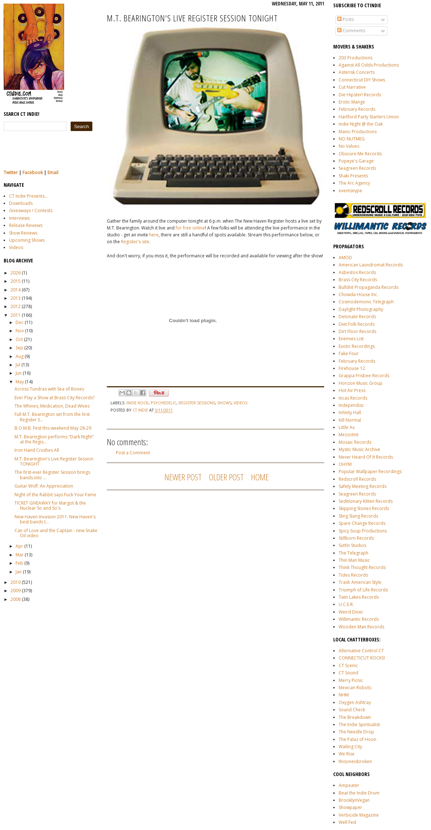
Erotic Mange (352, 102)
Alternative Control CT (361, 651)
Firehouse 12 (352, 368)
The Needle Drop (356, 732)
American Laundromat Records (371, 265)
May (20, 382)
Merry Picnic (351, 680)
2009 (16, 590)
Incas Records (353, 398)
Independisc (351, 405)
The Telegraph (353, 553)
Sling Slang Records (358, 516)
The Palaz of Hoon (357, 739)
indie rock (137, 402)
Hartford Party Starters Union (369, 117)
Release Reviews (25, 225)
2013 (16, 298)
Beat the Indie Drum (359, 793)
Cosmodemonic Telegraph (366, 302)
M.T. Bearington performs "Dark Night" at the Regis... (54, 439)
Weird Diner (351, 612)
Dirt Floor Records (357, 331)
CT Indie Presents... (28, 196)
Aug (20, 356)
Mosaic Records (355, 442)
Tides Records (353, 575)
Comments (351, 31)
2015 (16, 281)
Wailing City (350, 746)
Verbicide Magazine (359, 815)
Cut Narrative (352, 87)
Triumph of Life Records (363, 590)
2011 (16, 315)
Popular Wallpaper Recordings (370, 471)
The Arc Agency (354, 183)
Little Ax (347, 427)
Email (52, 172)
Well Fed (347, 822)
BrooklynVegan (354, 800)
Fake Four (349, 353)
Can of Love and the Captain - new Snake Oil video (55, 533)
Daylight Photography (361, 309)
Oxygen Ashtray (355, 702)
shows (224, 402)
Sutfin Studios (352, 545)
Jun (19, 373)
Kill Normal (350, 420)
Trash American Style (360, 582)
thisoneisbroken (355, 761)
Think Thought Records (362, 567)
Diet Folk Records (356, 324)
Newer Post (183, 477)
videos (240, 402)
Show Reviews (23, 233)
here (154, 235)
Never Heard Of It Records (366, 457)
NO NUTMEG (352, 139)
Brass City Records (358, 280)
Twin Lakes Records (359, 597)
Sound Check (352, 710)
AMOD (345, 257)
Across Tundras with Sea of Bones (49, 389)
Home (260, 477)
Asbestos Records (357, 272)
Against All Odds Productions (369, 65)
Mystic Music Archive (359, 449)
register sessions (197, 402)
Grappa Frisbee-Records (364, 375)
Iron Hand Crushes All (36, 450)
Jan (19, 572)
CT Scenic (348, 665)
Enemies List (351, 339)
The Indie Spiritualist (359, 724)
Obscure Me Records (360, 154)
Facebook (32, 172)
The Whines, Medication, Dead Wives (51, 406)
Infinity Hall (350, 412)
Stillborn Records (356, 538)
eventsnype (350, 191)
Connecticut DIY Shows (362, 80)
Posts (345, 19)
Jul (18, 365)
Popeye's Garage (356, 161)
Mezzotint (349, 434)
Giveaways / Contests (31, 210)
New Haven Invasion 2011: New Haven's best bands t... (55, 519)
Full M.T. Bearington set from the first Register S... (52, 416)
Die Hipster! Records (360, 95)
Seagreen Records (357, 168)
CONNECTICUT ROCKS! (362, 658)
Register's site (135, 242)
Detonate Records (357, 316)
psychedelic (163, 402)
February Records (357, 109)
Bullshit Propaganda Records (368, 287)
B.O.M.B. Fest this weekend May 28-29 (52, 428)
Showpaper (350, 807)
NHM (344, 695)
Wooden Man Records (361, 627)
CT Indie (141, 410)
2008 (16, 599)
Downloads (21, 203)
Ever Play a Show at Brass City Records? (54, 398)
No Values (349, 146)
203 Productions (355, 58)
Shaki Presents (353, 176)
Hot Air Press (352, 390)
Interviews (19, 218)
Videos (16, 247)
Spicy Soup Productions (363, 531)
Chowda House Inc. (358, 294)
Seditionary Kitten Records (366, 501)
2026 (16, 273)
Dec (20, 322)
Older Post (226, 477)
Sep (19, 348)
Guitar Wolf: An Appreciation (43, 486)
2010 (16, 582)
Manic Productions (358, 131)
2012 (16, 306)
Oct (19, 339)
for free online (190, 228)
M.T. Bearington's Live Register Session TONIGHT (53, 461)
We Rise (347, 754)
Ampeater (349, 785)
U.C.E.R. (346, 604)
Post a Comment (133, 453)
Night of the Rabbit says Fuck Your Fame (55, 495)
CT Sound (348, 673)
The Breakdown (355, 717)
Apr (19, 546)
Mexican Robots (355, 687)
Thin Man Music (354, 560)
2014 (16, 290)
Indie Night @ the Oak (361, 124)
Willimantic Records (359, 619)
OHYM (345, 464)
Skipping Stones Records (364, 508)
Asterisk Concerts (356, 72)
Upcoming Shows (27, 240)
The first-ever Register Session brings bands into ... (52, 474)
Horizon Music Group (360, 383)
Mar (20, 555)
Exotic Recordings (357, 346)
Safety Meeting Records (362, 486)
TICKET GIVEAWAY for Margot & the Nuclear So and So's (50, 505)
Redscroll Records (357, 479)
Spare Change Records (362, 523)
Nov (20, 331)
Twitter (11, 172)
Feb (19, 563)
